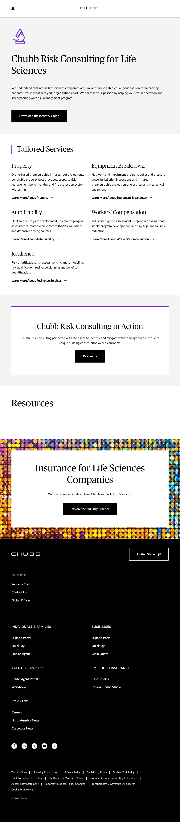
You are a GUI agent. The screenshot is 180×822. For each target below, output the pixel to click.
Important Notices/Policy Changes (65, 784)
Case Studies (100, 679)
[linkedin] (24, 746)
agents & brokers (27, 668)
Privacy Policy (72, 772)
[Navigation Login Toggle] (12, 8)
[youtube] (44, 746)
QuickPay (17, 646)
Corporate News (22, 728)
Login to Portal (21, 637)
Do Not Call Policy (123, 772)
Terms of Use (19, 772)
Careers (16, 712)
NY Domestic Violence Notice (66, 778)
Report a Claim (21, 584)
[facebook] (14, 746)
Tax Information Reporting (27, 778)
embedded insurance (111, 668)
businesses (101, 626)
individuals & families (31, 626)
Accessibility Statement (25, 784)
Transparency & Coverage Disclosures (113, 784)
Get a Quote (100, 654)
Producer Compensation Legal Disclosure (114, 778)
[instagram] (54, 746)
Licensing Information (45, 772)
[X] (34, 746)
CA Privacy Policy (97, 772)
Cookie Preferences (22, 789)
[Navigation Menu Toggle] (167, 8)
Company (19, 701)
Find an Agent (20, 654)
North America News (25, 720)
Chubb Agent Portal (24, 679)
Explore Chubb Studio (106, 687)
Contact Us (19, 592)
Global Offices (21, 600)
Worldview (18, 687)
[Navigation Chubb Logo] (89, 8)
